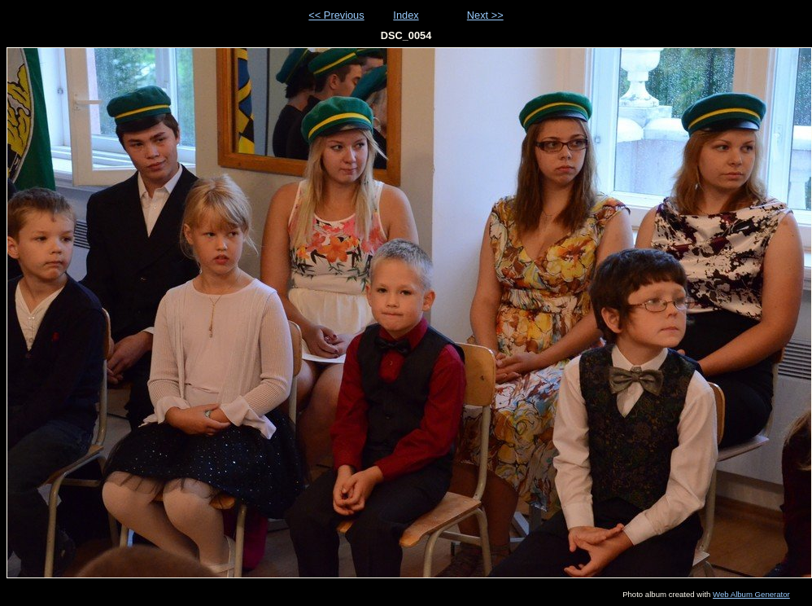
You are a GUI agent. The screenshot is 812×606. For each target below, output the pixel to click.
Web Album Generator (751, 594)
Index (405, 15)
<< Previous (336, 15)
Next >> (485, 15)
